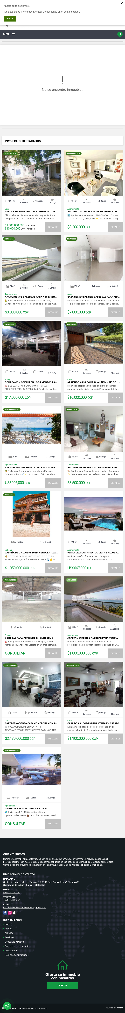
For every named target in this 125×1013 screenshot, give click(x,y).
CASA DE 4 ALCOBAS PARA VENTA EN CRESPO (93, 723)
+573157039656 (11, 900)
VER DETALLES (31, 173)
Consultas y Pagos (14, 941)
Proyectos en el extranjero (18, 946)
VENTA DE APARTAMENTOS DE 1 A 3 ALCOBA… (93, 552)
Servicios (9, 937)
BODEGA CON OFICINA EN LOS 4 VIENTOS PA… (31, 382)
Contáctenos (11, 950)
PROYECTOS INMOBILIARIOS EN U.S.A (26, 808)
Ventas (8, 928)
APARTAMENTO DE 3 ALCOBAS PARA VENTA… (92, 638)
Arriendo (9, 933)
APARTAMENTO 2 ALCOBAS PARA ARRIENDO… (30, 297)
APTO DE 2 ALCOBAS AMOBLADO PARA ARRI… (93, 211)
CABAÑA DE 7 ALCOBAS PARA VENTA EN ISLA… (31, 552)
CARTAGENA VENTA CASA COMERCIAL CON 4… (31, 723)
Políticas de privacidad (16, 955)
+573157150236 (11, 892)
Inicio (7, 924)
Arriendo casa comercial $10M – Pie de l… (93, 382)
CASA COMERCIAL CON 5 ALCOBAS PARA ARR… (93, 297)
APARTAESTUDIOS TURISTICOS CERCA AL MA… (31, 467)
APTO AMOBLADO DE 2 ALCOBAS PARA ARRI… (93, 467)
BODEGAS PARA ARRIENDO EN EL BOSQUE (29, 638)
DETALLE (53, 227)
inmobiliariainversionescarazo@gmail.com (24, 907)
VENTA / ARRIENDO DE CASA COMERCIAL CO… (30, 211)
